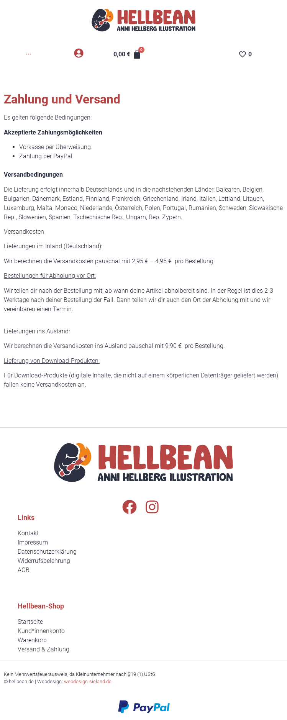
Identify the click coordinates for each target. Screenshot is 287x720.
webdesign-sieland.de (88, 681)
